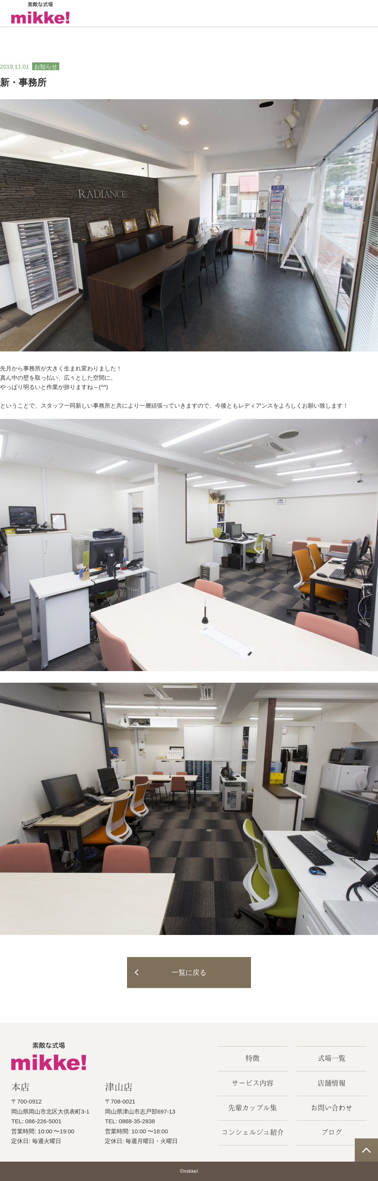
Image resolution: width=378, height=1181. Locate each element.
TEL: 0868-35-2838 (130, 1121)
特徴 (252, 1058)
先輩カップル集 (252, 1107)
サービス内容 (252, 1082)
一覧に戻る (189, 972)
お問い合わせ (331, 1107)
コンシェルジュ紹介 (252, 1132)
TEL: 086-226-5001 (36, 1121)
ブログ (331, 1132)
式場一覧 (331, 1058)
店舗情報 (331, 1082)
